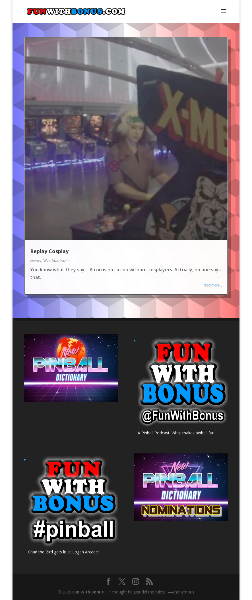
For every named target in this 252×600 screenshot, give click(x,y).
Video (65, 260)
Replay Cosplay (49, 251)
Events (35, 260)
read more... (212, 285)
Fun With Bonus (88, 592)
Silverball (50, 260)
